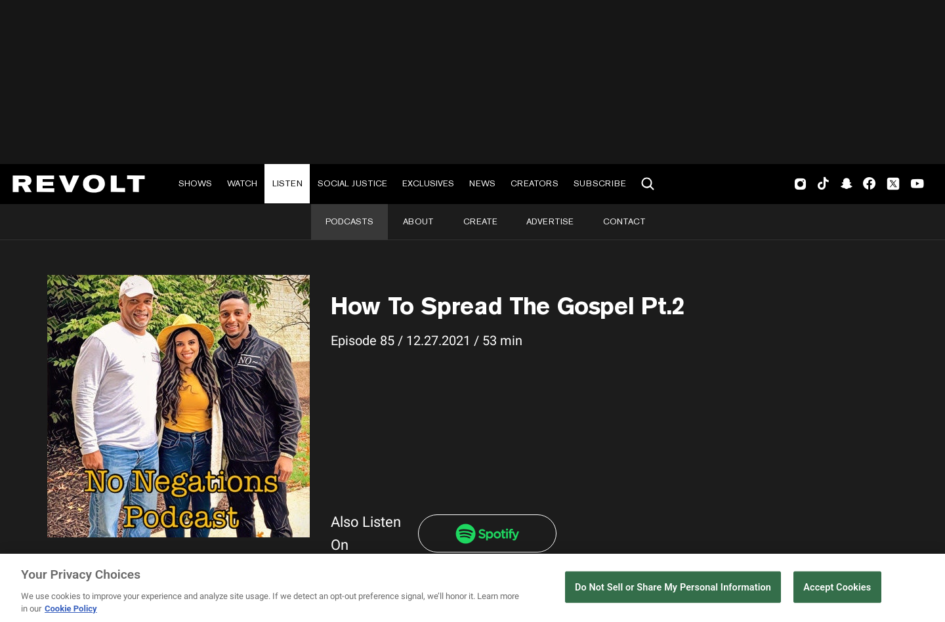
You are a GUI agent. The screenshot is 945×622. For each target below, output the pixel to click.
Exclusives (428, 183)
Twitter (893, 183)
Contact (624, 221)
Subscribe (600, 183)
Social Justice (352, 183)
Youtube (917, 185)
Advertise (550, 221)
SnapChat (846, 183)
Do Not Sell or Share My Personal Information (673, 587)
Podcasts (349, 221)
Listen (287, 183)
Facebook (869, 183)
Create (480, 221)
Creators (534, 183)
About (418, 221)
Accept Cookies (837, 587)
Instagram (801, 183)
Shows (195, 183)
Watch (242, 183)
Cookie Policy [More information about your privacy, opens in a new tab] (71, 608)
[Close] (924, 587)
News (482, 183)
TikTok (823, 183)
